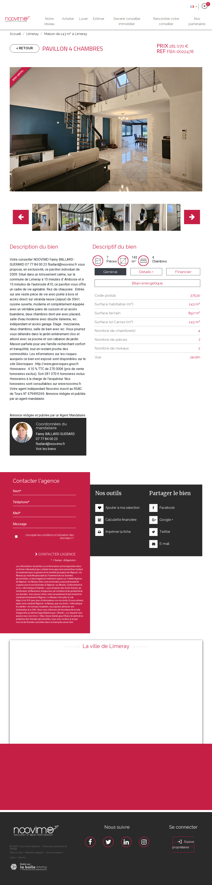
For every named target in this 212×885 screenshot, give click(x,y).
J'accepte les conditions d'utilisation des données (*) (49, 536)
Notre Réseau (49, 21)
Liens (13, 857)
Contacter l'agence (55, 554)
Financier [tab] (183, 272)
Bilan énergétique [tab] (147, 283)
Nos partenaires (196, 21)
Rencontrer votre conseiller (166, 21)
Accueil (15, 34)
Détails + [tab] (146, 272)
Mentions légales (34, 852)
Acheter (68, 19)
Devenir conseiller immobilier (126, 21)
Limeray (32, 34)
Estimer (98, 19)
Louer (83, 19)
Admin (22, 857)
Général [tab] (110, 272)
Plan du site (16, 852)
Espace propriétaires (183, 844)
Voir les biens (46, 449)
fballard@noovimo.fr (50, 444)
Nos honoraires (54, 852)
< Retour (24, 48)
